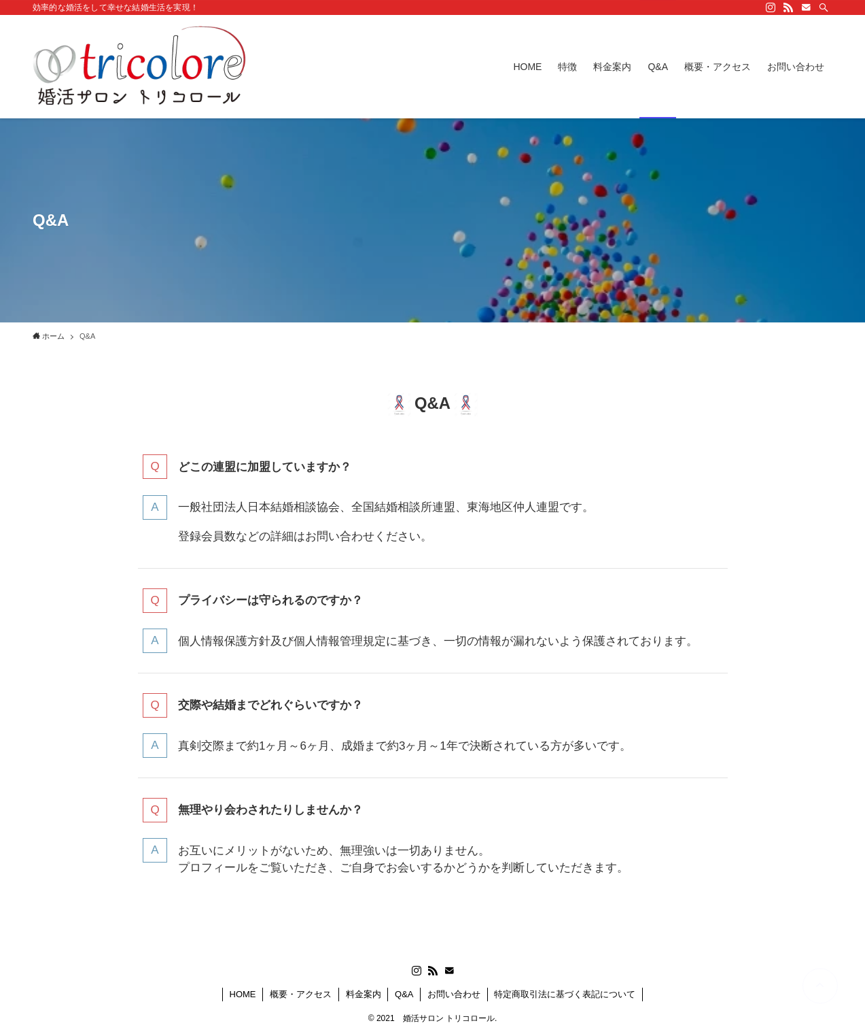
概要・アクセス (301, 994)
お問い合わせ (453, 994)
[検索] (823, 7)
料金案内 (363, 994)
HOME (243, 994)
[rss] (788, 7)
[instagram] (770, 7)
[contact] (806, 7)
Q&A (404, 994)
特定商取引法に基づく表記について (564, 994)
